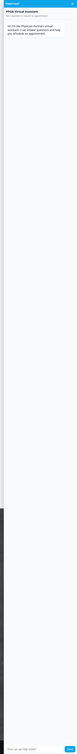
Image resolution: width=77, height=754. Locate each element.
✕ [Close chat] (72, 4)
